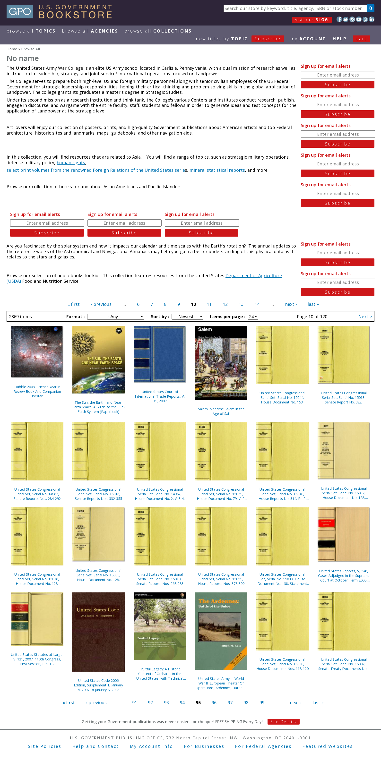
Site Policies (44, 746)
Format (75, 316)
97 (230, 702)
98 (245, 702)
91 (134, 702)
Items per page (227, 316)
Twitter (346, 19)
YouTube (359, 19)
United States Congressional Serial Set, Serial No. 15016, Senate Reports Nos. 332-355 (98, 494)
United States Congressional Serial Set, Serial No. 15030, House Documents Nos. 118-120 (282, 664)
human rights (71, 162)
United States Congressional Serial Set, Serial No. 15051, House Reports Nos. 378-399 (221, 579)
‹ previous (101, 304)
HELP (339, 39)
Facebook (339, 19)
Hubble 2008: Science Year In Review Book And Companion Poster (37, 391)
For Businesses (204, 746)
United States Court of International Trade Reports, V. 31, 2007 (160, 396)
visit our (312, 19)
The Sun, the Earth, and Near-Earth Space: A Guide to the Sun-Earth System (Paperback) (98, 407)
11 (209, 304)
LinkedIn (371, 19)
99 (262, 702)
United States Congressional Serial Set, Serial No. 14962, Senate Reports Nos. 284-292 (37, 494)
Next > (365, 316)
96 (214, 702)
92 (150, 702)
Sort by (159, 316)
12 (225, 304)
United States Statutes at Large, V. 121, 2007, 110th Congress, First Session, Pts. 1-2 (37, 659)
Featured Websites (327, 746)
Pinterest (365, 19)
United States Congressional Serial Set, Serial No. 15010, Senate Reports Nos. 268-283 (159, 579)
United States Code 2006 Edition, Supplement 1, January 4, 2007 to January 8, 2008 (98, 685)
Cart (361, 39)
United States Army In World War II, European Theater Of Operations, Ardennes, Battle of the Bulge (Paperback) (221, 683)
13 (241, 304)
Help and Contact (95, 746)
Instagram (352, 19)
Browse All (31, 31)
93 (166, 702)
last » (313, 304)
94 (182, 702)
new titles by (243, 39)
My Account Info (151, 746)
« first (74, 304)
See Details (283, 721)
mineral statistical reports (217, 170)
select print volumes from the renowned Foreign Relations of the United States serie (96, 170)
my (308, 39)
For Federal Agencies (263, 746)
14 (257, 304)
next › (291, 304)
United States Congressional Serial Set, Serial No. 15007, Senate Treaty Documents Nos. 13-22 (343, 664)
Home (12, 48)
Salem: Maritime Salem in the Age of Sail (221, 411)
